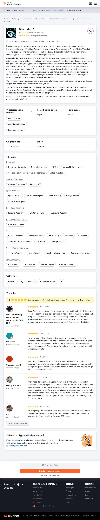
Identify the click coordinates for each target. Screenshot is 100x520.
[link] (90, 3)
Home (6, 19)
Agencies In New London (81, 19)
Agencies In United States (36, 19)
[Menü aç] (95, 3)
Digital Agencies (18, 19)
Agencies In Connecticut (59, 19)
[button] (90, 31)
